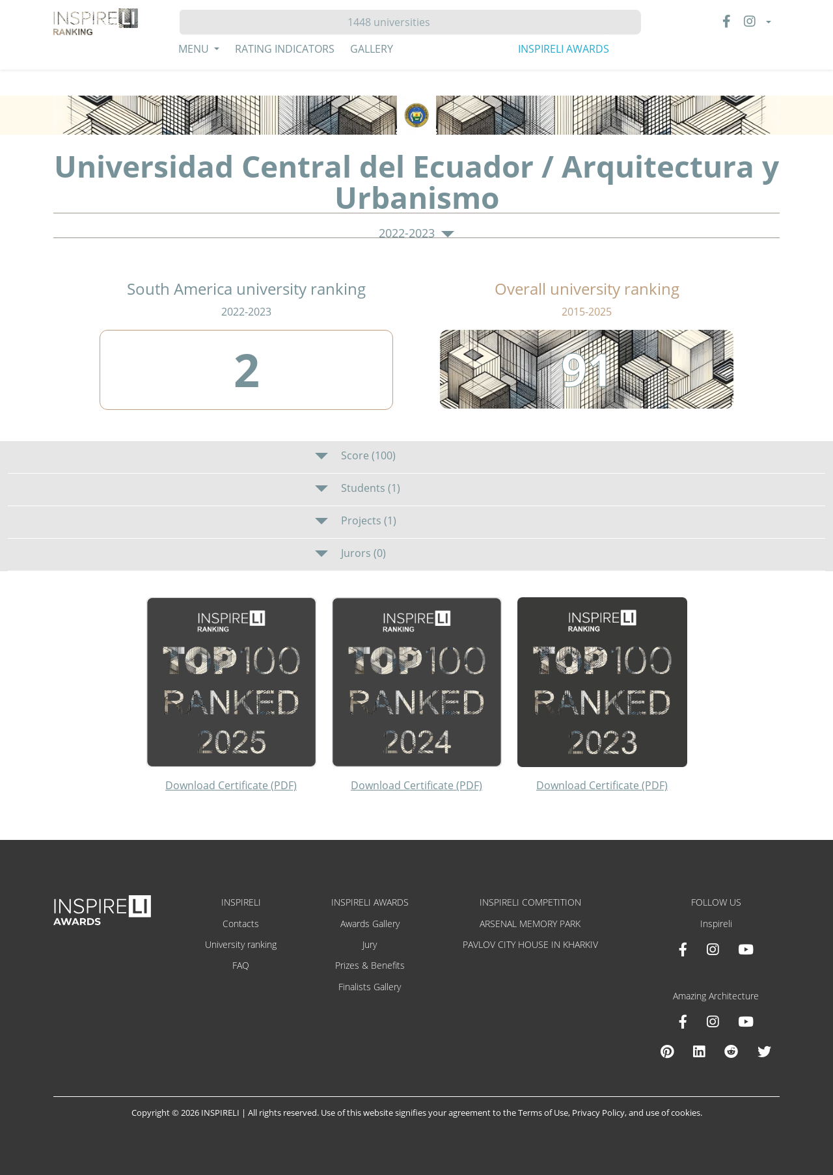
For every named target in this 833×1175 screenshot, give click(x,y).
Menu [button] (195, 49)
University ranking (241, 944)
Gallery (371, 49)
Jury (369, 944)
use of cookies (673, 1112)
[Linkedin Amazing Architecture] (699, 1051)
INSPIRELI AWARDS (563, 49)
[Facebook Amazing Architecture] (683, 1021)
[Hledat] (394, 22)
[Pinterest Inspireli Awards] (667, 1051)
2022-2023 (416, 233)
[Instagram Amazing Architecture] (712, 1021)
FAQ (240, 965)
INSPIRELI (241, 902)
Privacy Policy (598, 1112)
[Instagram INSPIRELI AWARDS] (712, 949)
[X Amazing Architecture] (764, 1051)
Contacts (241, 923)
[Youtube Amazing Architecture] (746, 1021)
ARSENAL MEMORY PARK (530, 923)
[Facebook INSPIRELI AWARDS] (683, 949)
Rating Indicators (285, 49)
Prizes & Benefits (370, 965)
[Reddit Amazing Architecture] (731, 1051)
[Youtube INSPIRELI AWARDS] (746, 949)
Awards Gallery (370, 923)
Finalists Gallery (369, 986)
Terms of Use (543, 1112)
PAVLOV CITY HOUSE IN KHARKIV (530, 944)
